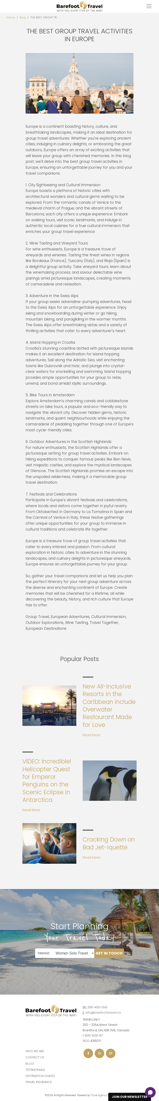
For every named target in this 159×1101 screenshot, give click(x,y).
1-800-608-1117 (93, 1035)
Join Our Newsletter (129, 1097)
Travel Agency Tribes (102, 1095)
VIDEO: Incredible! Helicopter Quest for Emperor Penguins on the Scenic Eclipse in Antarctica (46, 780)
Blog (23, 17)
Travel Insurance (39, 1082)
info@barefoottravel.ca (103, 1012)
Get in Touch (109, 953)
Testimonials (35, 1070)
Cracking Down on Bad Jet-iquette (109, 843)
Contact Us (35, 1057)
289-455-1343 (97, 1007)
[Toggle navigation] (149, 6)
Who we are (35, 1051)
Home (11, 17)
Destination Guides (40, 1076)
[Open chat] (150, 1092)
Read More (91, 735)
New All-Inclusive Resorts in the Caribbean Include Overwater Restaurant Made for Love (109, 705)
